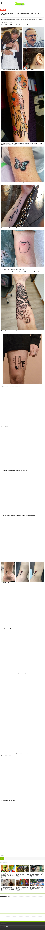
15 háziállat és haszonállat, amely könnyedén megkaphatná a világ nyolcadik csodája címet (7, 888)
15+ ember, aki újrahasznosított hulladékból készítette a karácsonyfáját (22, 888)
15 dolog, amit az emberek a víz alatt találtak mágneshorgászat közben (22, 874)
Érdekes (9, 16)
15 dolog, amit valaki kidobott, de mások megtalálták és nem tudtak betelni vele (36, 874)
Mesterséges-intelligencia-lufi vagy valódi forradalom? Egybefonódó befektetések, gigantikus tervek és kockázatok (23, 9)
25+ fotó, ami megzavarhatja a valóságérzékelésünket (36, 888)
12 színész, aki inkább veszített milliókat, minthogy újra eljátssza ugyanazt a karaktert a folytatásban (7, 875)
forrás (2, 855)
